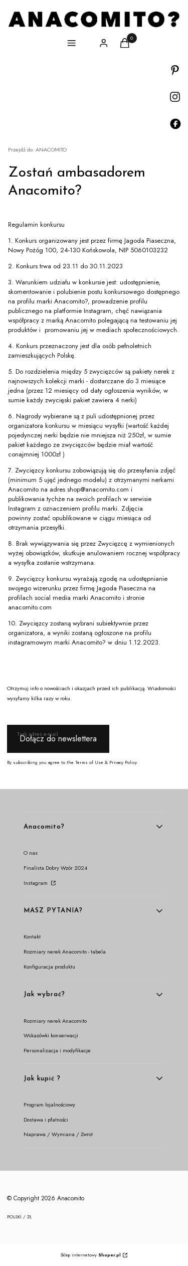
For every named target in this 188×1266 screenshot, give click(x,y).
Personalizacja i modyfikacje (57, 1050)
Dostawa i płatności (46, 1120)
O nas (31, 853)
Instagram (36, 883)
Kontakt (32, 936)
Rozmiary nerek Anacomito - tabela (65, 951)
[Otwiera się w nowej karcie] (175, 70)
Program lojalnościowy (49, 1104)
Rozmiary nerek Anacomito (55, 1021)
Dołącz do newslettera (58, 738)
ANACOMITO (37, 149)
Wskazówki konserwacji (51, 1035)
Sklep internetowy (90, 1254)
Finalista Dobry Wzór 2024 (55, 868)
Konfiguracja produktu (49, 967)
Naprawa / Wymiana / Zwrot (58, 1134)
